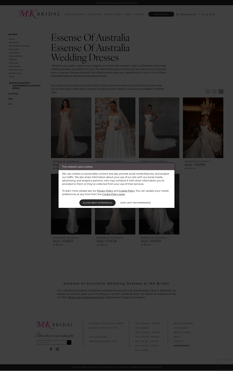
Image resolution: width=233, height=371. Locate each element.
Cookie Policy (127, 190)
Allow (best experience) (94, 202)
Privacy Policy (105, 190)
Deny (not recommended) (139, 202)
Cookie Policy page (113, 193)
